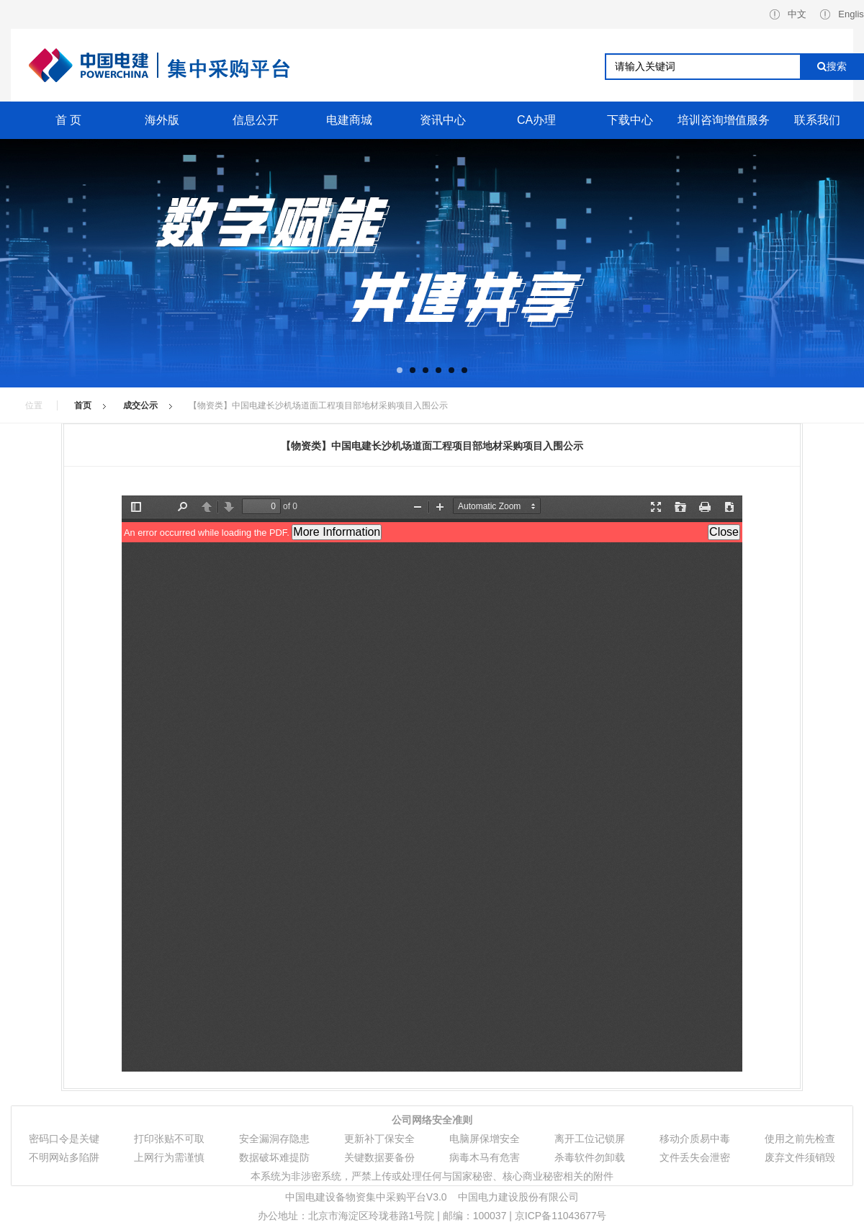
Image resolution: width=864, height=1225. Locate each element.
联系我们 (817, 120)
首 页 (68, 120)
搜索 (832, 66)
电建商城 (349, 120)
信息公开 (256, 120)
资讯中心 (443, 120)
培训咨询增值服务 (724, 120)
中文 (788, 14)
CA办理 (536, 120)
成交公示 (140, 405)
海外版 (162, 120)
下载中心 (630, 120)
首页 (82, 405)
